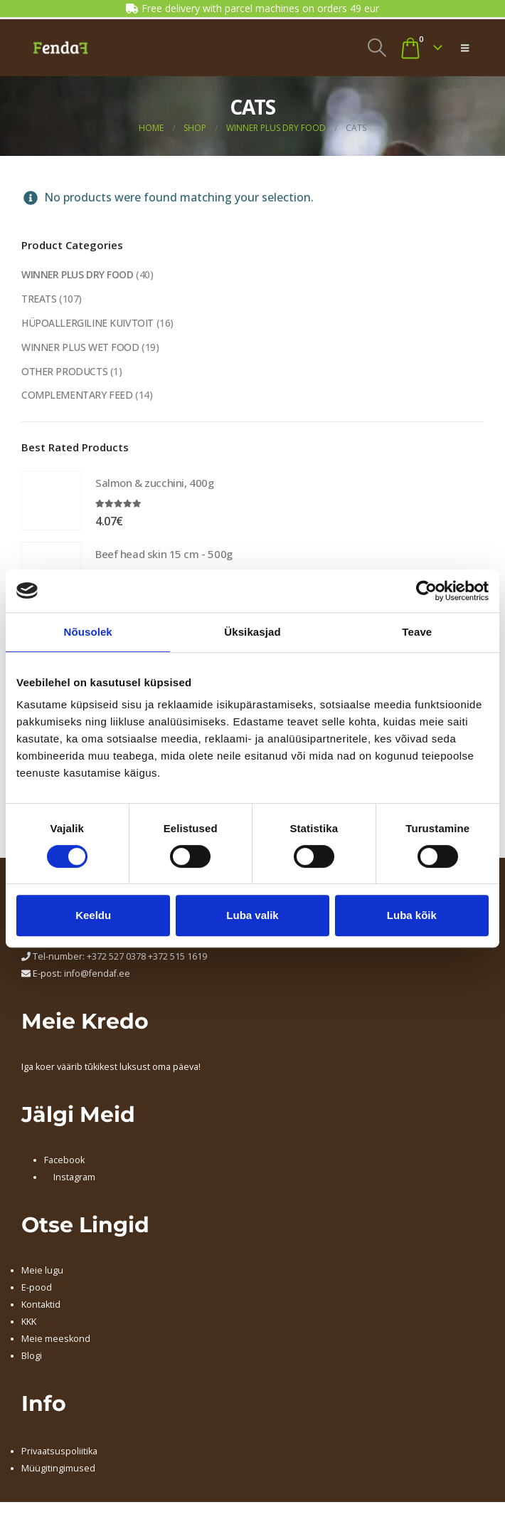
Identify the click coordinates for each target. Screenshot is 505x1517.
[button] (377, 47)
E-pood (36, 1288)
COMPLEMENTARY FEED (76, 395)
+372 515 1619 (177, 957)
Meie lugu (42, 1271)
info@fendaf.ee (97, 974)
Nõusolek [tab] (88, 632)
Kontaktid (40, 1305)
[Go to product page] (51, 501)
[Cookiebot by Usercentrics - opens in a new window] (426, 591)
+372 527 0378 (116, 957)
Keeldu (93, 915)
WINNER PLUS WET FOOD (80, 347)
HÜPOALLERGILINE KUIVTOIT (87, 323)
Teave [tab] (417, 632)
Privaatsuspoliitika (59, 1452)
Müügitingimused (58, 1469)
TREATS (38, 298)
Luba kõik (412, 915)
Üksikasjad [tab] (252, 632)
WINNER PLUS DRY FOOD (77, 274)
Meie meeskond (55, 1339)
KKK (28, 1322)
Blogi (31, 1356)
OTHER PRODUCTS (64, 371)
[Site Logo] (60, 48)
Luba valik (252, 915)
